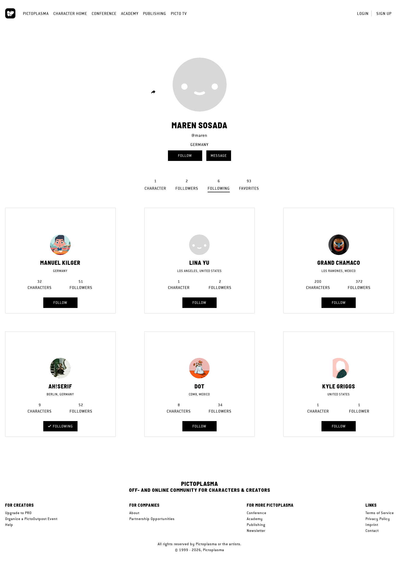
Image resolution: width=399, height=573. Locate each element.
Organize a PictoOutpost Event (31, 518)
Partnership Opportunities (152, 518)
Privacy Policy (378, 518)
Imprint (372, 524)
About (134, 513)
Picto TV (179, 13)
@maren (199, 135)
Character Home (70, 13)
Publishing (154, 13)
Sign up (384, 13)
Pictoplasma (36, 13)
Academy (129, 13)
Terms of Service (380, 513)
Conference (104, 13)
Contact (372, 530)
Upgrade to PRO (18, 513)
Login (363, 13)
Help (9, 524)
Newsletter (256, 530)
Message (219, 155)
